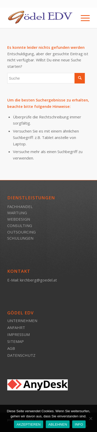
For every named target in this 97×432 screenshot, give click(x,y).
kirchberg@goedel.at (38, 280)
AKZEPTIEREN (29, 424)
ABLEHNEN (57, 424)
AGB (11, 348)
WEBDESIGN (18, 219)
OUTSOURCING (21, 231)
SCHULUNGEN (20, 238)
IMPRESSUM (18, 334)
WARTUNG (17, 212)
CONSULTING (19, 225)
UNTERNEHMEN (22, 320)
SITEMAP (15, 341)
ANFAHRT (16, 327)
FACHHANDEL (20, 206)
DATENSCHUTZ (21, 355)
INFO (79, 424)
